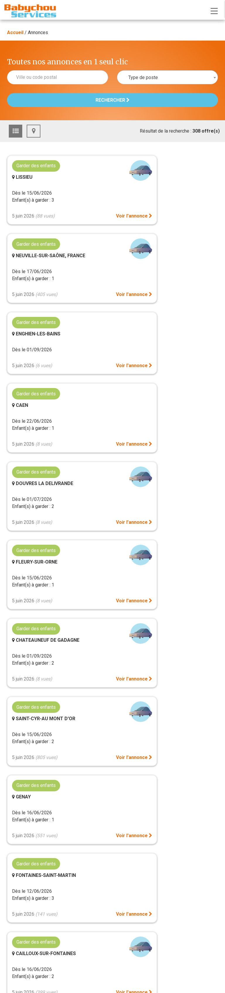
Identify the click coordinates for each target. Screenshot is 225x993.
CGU (112, 905)
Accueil (15, 32)
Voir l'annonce (85, 223)
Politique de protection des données (112, 912)
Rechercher (112, 100)
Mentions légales (112, 898)
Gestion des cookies (112, 753)
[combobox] (167, 77)
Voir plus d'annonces (112, 643)
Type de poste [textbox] (143, 77)
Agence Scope (141, 919)
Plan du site (112, 742)
